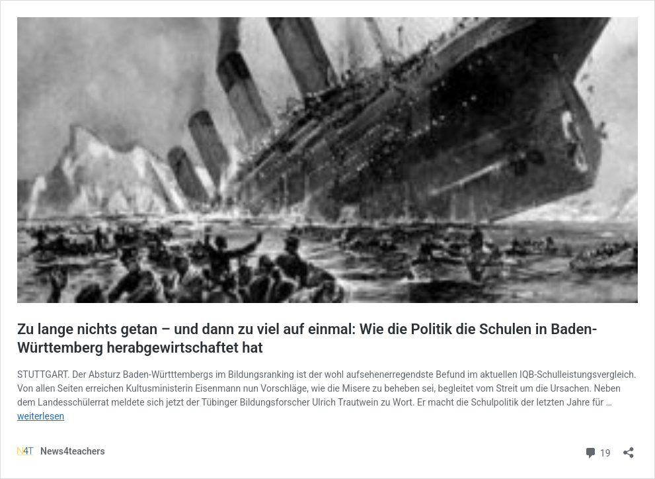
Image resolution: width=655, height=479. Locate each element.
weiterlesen (40, 416)
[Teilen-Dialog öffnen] (628, 448)
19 (597, 451)
